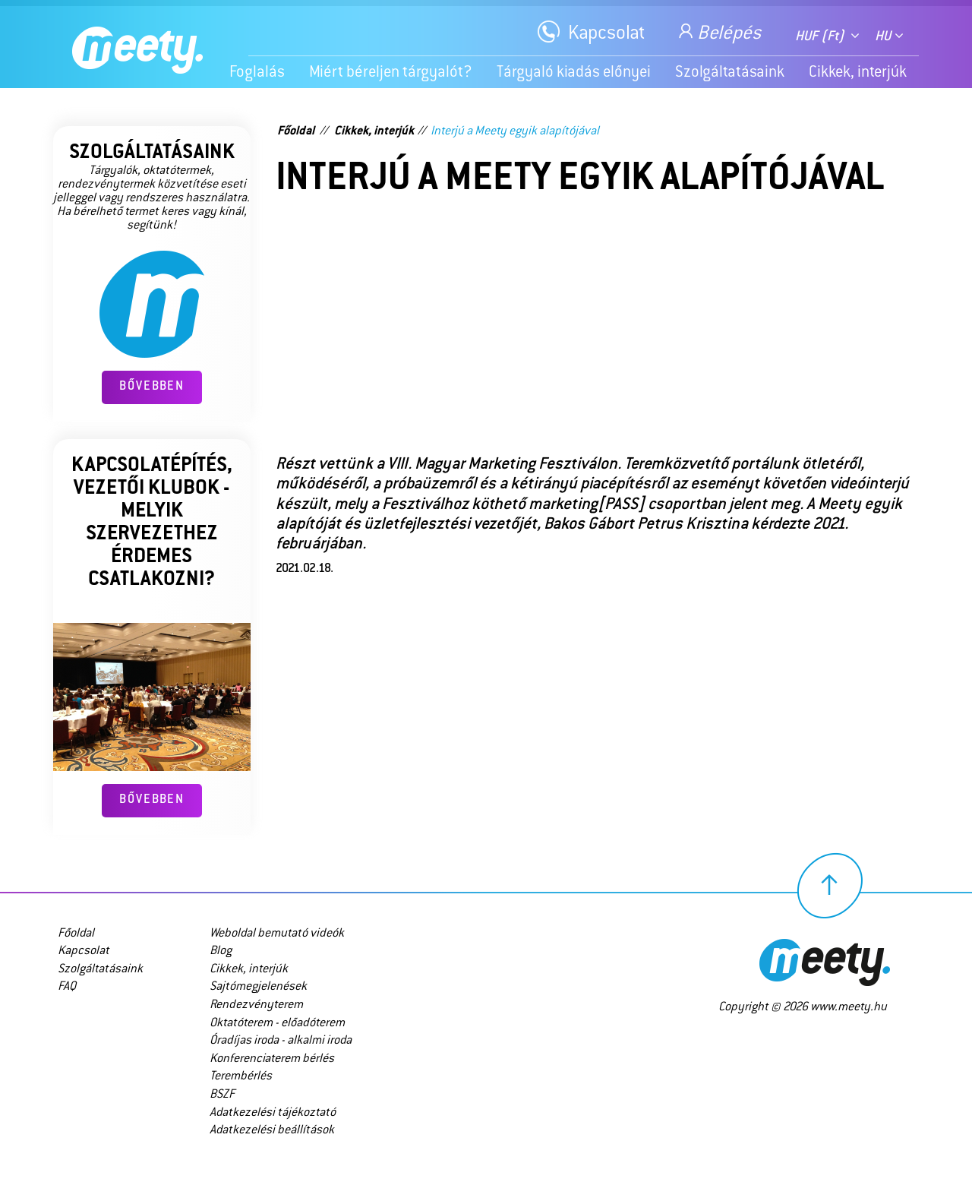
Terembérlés (241, 1076)
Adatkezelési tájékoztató (273, 1113)
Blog (221, 951)
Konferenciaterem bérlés (272, 1059)
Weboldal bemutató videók (277, 934)
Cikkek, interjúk (858, 73)
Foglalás (257, 73)
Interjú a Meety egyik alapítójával (515, 131)
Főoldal (295, 131)
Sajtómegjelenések (258, 987)
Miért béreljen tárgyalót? (390, 73)
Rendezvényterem (256, 1005)
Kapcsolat (606, 34)
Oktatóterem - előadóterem (277, 1023)
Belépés (718, 32)
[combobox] (827, 33)
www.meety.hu (848, 1007)
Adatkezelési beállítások (272, 1130)
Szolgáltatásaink (729, 73)
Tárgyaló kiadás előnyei (574, 73)
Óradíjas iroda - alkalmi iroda (281, 1041)
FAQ (67, 987)
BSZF (222, 1095)
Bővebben (152, 387)
